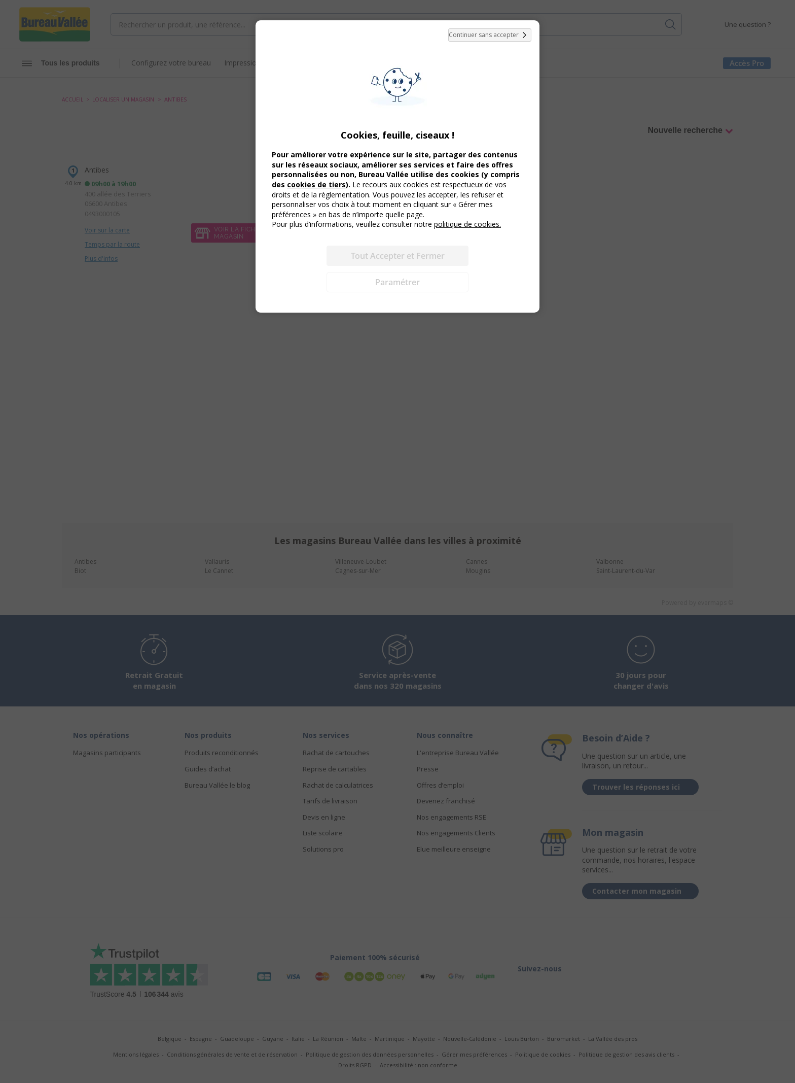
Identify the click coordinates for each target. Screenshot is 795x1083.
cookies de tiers (316, 184)
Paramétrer (397, 282)
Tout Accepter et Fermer (398, 255)
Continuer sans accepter (490, 35)
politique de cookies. (467, 224)
